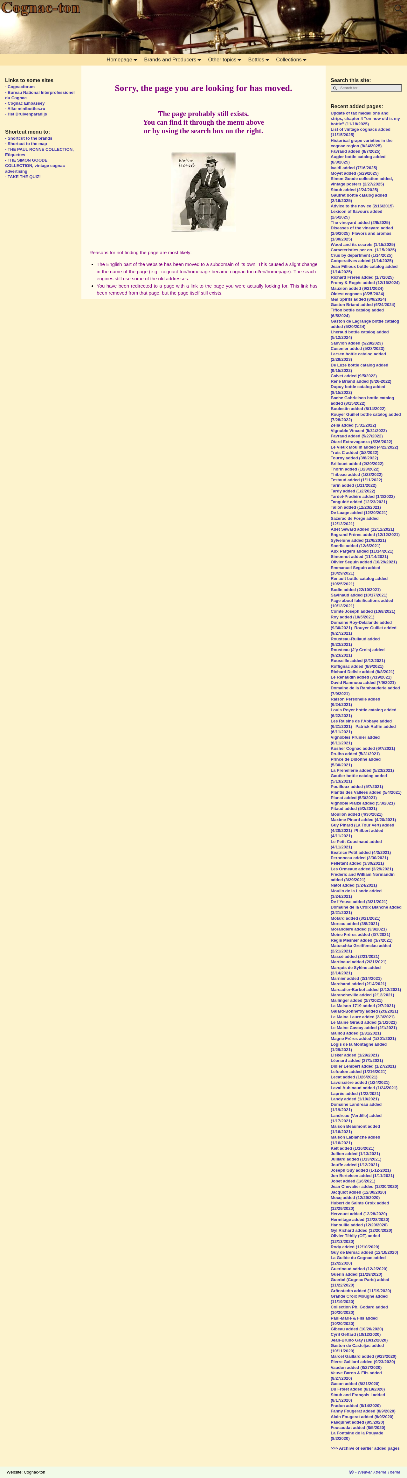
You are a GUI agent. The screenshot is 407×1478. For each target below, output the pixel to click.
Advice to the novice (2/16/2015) (362, 206)
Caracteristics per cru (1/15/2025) (363, 249)
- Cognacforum (20, 86)
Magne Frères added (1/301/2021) (363, 1038)
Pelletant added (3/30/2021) (357, 863)
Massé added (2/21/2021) (355, 956)
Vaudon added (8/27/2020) (356, 1367)
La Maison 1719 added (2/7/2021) (363, 1005)
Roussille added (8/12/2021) (358, 660)
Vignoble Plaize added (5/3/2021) (363, 803)
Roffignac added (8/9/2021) (357, 666)
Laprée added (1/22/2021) (356, 1093)
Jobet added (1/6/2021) (353, 1181)
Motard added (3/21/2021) (356, 918)
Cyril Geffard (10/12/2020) (356, 1334)
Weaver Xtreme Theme (379, 1472)
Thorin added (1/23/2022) (355, 469)
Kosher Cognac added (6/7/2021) (363, 748)
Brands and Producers (174, 60)
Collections (292, 60)
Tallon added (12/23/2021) (356, 507)
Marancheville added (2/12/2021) (362, 995)
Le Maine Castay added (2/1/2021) (364, 1027)
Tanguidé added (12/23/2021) (359, 501)
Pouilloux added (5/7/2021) (357, 786)
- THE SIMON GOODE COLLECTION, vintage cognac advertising (35, 165)
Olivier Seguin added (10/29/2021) (364, 562)
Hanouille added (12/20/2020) (359, 1225)
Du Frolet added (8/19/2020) (358, 1389)
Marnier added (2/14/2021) (356, 978)
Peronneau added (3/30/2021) (359, 857)
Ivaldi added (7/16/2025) (354, 167)
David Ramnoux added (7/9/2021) (363, 682)
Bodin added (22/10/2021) (356, 589)
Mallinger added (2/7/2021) (357, 1000)
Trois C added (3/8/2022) (355, 452)
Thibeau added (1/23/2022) (357, 474)
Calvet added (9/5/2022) (354, 375)
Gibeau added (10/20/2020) (357, 1329)
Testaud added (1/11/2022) (356, 480)
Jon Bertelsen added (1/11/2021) (362, 1175)
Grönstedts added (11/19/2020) (361, 1290)
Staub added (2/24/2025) (354, 189)
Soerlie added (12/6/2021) (356, 545)
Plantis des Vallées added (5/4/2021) (366, 792)
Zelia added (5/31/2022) (353, 425)
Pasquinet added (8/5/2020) (357, 1422)
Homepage (123, 60)
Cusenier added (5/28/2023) (357, 348)
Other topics (226, 60)
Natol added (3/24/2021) (354, 885)
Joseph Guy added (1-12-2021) (361, 1170)
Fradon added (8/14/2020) (356, 1405)
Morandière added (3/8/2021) (359, 929)
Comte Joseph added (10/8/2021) (363, 611)
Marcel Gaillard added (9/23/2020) (364, 1356)
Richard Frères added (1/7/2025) (362, 277)
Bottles (260, 60)
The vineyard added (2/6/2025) (361, 222)
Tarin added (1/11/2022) (353, 485)
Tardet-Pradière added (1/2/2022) (363, 496)
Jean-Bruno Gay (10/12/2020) (359, 1340)
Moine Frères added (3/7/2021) (360, 934)
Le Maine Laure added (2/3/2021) (363, 1016)
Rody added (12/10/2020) (355, 1246)
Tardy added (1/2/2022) (353, 491)
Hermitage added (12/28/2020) (360, 1219)
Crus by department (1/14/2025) (362, 255)
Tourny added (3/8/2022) (354, 458)
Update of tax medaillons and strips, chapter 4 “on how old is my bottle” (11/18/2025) (365, 118)
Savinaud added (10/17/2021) (359, 595)
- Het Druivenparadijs (26, 114)
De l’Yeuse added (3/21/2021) (359, 901)
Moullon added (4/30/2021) (357, 814)
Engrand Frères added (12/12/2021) (365, 534)
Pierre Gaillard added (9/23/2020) (363, 1361)
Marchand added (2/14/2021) (358, 983)
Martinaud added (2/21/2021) (359, 961)
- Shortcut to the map (26, 143)
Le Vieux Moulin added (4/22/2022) (364, 447)
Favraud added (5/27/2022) (357, 436)
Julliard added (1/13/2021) (356, 1159)
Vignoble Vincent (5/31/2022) (359, 430)
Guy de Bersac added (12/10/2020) (364, 1252)
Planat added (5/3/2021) (354, 797)
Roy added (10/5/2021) (353, 617)
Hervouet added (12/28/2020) (359, 1213)
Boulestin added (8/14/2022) (358, 408)
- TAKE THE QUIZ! (23, 176)
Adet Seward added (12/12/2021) (363, 529)
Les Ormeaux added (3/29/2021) (362, 869)
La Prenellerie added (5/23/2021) (362, 770)
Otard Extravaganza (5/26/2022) (361, 441)
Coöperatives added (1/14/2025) (362, 260)
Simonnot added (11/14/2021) (359, 556)
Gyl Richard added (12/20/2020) (361, 1230)
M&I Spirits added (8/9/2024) (359, 299)
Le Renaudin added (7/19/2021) (361, 677)
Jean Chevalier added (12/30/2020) (364, 1186)
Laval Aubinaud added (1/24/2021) (364, 1087)
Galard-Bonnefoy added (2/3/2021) (364, 1011)
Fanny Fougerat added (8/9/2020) (363, 1411)
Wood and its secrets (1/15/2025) (363, 244)
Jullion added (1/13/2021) (355, 1153)
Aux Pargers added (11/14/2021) (362, 551)
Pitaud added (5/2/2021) (355, 808)
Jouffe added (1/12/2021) (355, 1164)
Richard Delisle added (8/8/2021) (362, 671)
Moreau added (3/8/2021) (355, 923)
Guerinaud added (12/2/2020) (359, 1268)
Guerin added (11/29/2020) (356, 1274)
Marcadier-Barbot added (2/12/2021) (366, 989)
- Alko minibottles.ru (25, 108)
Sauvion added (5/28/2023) (357, 343)
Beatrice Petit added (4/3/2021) (361, 852)
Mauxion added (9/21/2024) (357, 288)
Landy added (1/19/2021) (355, 1099)
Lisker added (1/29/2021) (355, 1055)
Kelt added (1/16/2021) (353, 1148)
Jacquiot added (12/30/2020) (358, 1192)
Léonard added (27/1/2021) (357, 1060)
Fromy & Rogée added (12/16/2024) (366, 282)
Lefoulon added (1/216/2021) (359, 1071)
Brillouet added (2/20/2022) (357, 463)
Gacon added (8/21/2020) (355, 1383)
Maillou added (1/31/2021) (356, 1033)
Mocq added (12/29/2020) (355, 1197)
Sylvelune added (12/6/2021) (358, 540)
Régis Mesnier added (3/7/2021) (362, 940)
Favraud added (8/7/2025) (356, 151)
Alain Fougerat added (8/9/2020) (362, 1416)
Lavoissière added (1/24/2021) (361, 1082)
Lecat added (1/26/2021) (354, 1077)
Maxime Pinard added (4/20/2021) (363, 819)
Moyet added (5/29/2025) (355, 173)
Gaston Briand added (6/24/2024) (364, 304)
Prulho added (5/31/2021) (355, 753)
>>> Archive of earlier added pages (365, 1448)
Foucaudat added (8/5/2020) (358, 1427)
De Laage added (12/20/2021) (359, 512)
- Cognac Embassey (25, 103)
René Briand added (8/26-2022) (361, 381)
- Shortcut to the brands (28, 138)
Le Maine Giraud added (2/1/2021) (364, 1022)
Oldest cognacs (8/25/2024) (357, 293)
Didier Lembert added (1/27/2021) (363, 1066)
